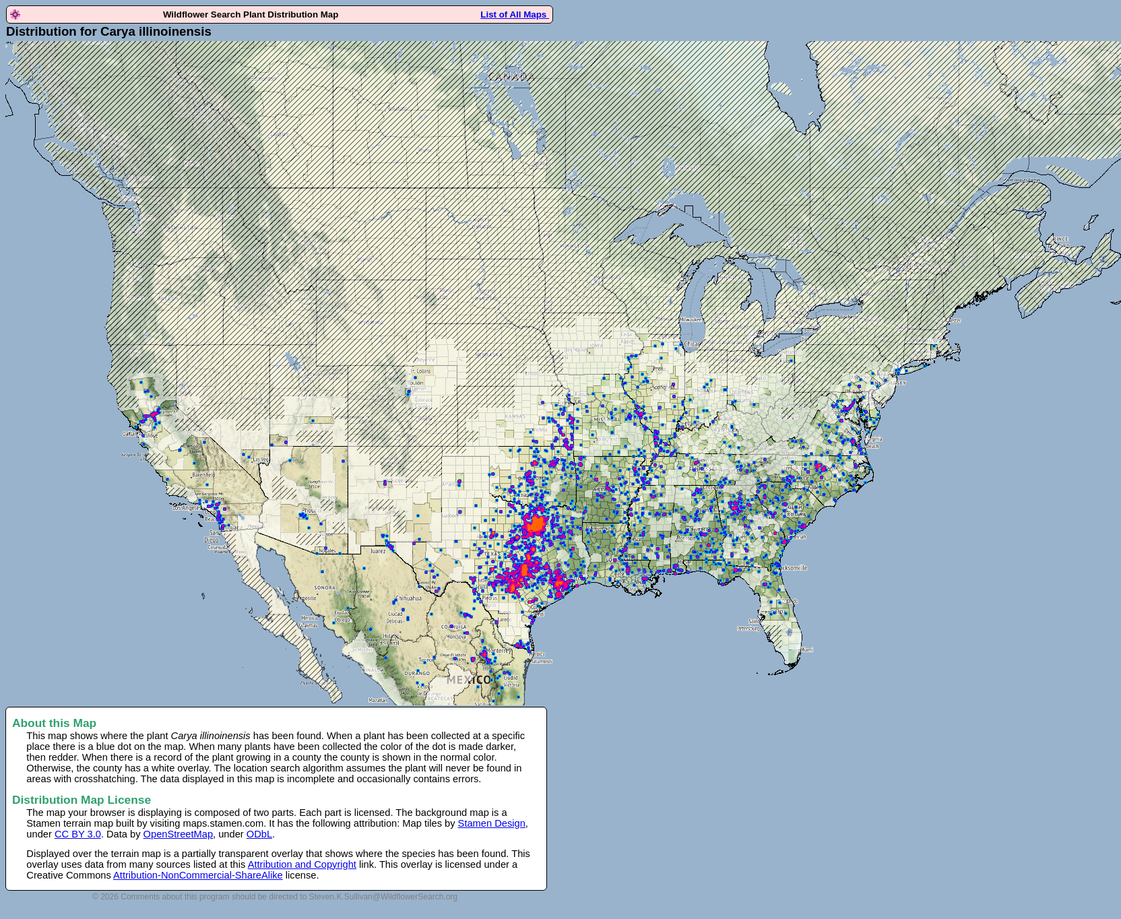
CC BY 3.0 (78, 834)
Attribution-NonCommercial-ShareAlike (198, 875)
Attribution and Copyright (302, 864)
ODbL (259, 834)
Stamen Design (491, 823)
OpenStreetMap (178, 834)
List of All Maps (514, 14)
